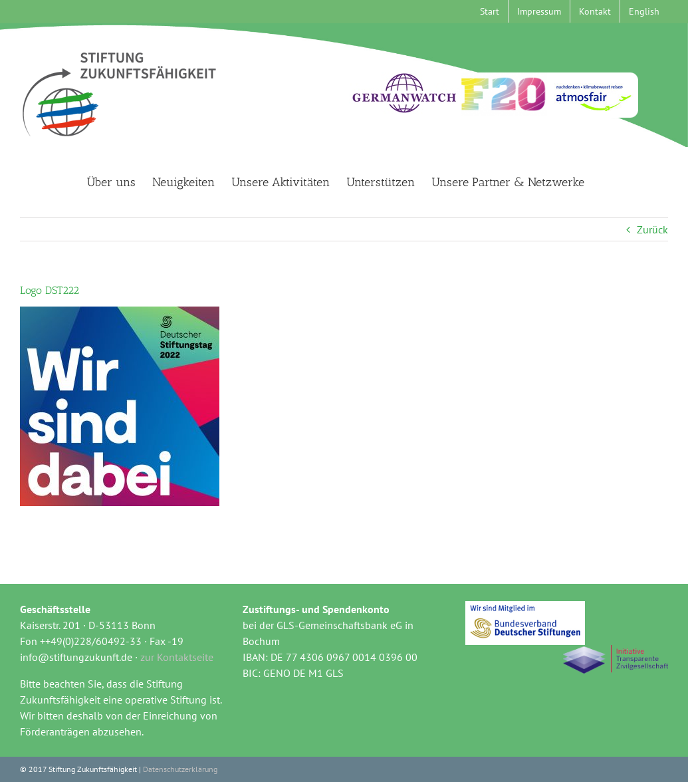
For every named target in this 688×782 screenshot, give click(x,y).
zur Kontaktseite (176, 657)
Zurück (652, 229)
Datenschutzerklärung (180, 769)
